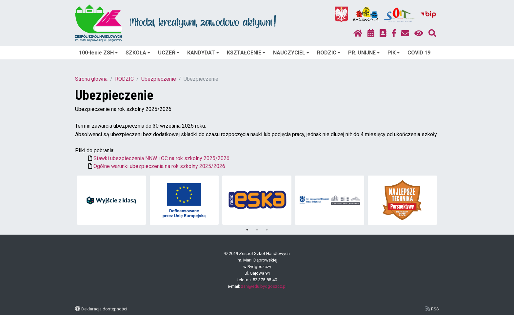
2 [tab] (257, 229)
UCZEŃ (168, 53)
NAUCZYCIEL (291, 53)
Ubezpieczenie (158, 79)
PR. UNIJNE (364, 53)
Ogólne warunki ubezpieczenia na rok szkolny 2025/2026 (159, 166)
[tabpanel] (111, 200)
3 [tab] (267, 229)
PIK (393, 53)
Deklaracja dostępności (104, 308)
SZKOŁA (138, 53)
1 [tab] (247, 229)
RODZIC (328, 53)
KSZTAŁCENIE (246, 53)
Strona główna (91, 79)
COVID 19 (418, 53)
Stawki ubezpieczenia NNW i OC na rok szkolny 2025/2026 (161, 158)
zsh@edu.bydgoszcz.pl (264, 286)
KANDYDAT (203, 53)
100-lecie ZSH (98, 53)
